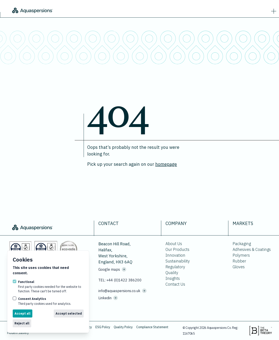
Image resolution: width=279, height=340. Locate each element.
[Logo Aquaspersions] (62, 10)
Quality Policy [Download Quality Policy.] (123, 327)
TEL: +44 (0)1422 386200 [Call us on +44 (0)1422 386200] (120, 280)
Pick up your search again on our (132, 164)
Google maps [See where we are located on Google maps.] (112, 269)
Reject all (21, 323)
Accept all (22, 313)
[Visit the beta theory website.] (261, 330)
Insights (172, 278)
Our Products (177, 249)
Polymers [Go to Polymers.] (241, 255)
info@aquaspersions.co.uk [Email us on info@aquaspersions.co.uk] (122, 291)
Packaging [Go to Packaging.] (242, 243)
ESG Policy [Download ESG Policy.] (102, 327)
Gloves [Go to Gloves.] (239, 266)
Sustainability (177, 261)
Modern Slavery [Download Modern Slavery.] (18, 333)
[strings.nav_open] (272, 10)
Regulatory (175, 266)
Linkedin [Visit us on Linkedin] (108, 298)
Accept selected (69, 313)
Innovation (175, 255)
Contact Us (175, 284)
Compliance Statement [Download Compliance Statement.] (152, 327)
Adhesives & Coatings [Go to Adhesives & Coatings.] (252, 249)
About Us (173, 243)
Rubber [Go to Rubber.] (239, 261)
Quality (171, 272)
